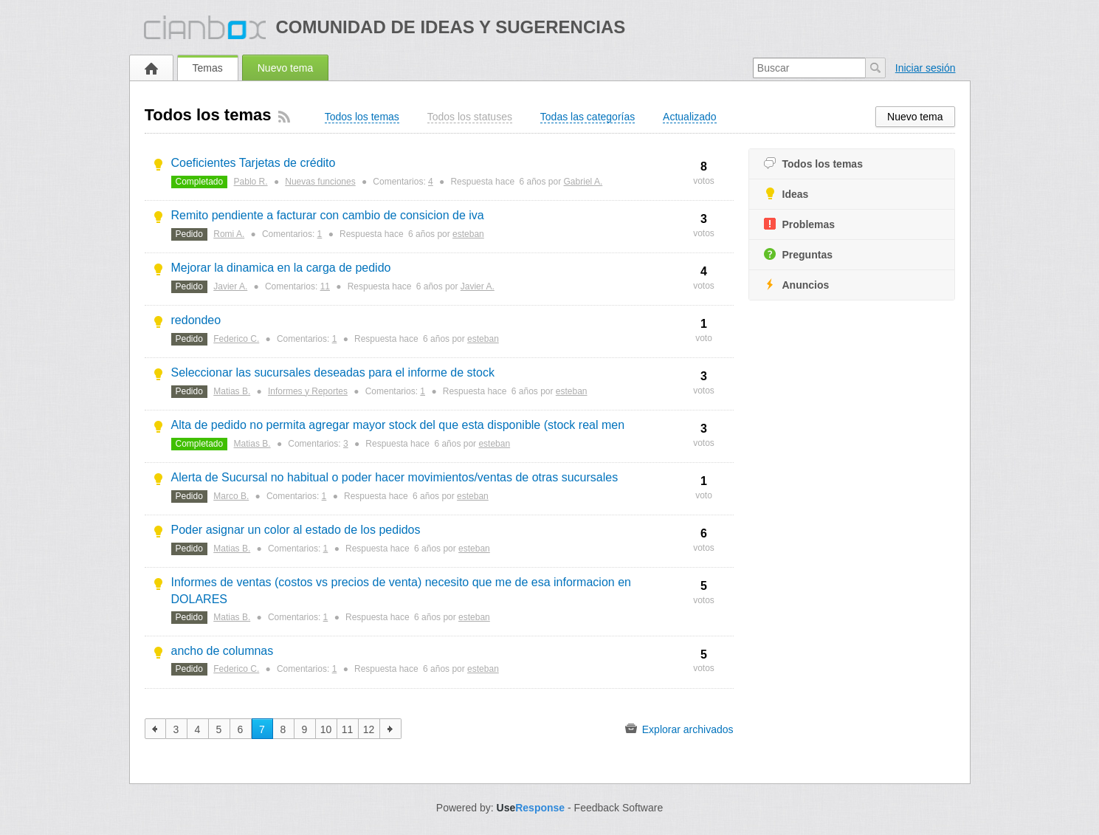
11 (325, 286)
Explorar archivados (679, 728)
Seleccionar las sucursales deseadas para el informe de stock (333, 372)
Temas (208, 68)
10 (326, 729)
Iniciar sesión (925, 68)
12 (369, 729)
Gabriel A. (583, 181)
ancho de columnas (222, 651)
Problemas (800, 224)
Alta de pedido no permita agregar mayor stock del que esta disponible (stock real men (398, 425)
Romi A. (228, 234)
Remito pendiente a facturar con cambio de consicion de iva (327, 215)
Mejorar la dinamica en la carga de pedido (281, 267)
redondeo (196, 320)
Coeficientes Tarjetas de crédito (253, 163)
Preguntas (798, 254)
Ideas (786, 194)
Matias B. (231, 391)
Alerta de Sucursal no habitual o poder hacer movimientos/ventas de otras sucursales (395, 477)
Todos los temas (813, 163)
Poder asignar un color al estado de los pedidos (296, 529)
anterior (155, 728)
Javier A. (230, 286)
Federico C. (236, 339)
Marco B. (231, 496)
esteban (468, 234)
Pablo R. (251, 181)
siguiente (391, 728)
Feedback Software (619, 808)
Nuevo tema (285, 68)
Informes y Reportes (308, 391)
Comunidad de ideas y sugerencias (450, 27)
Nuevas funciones (320, 181)
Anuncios (797, 284)
